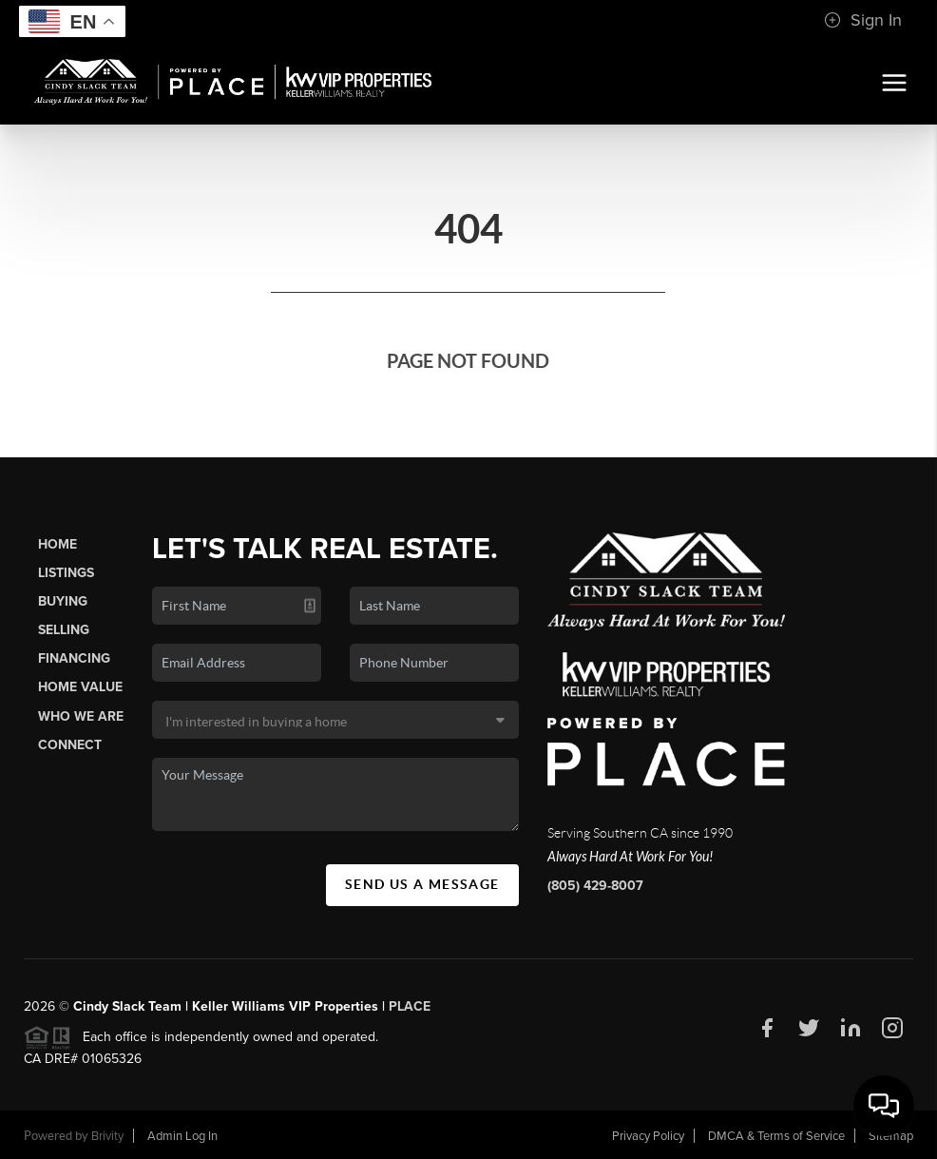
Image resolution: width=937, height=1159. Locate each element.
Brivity (107, 1136)
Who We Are (81, 716)
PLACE (409, 1006)
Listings (66, 573)
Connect (70, 745)
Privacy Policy (648, 1136)
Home (57, 544)
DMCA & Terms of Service (776, 1136)
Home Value (80, 687)
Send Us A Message (422, 884)
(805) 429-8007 (595, 886)
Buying (62, 601)
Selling (63, 630)
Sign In (863, 19)
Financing (74, 658)
